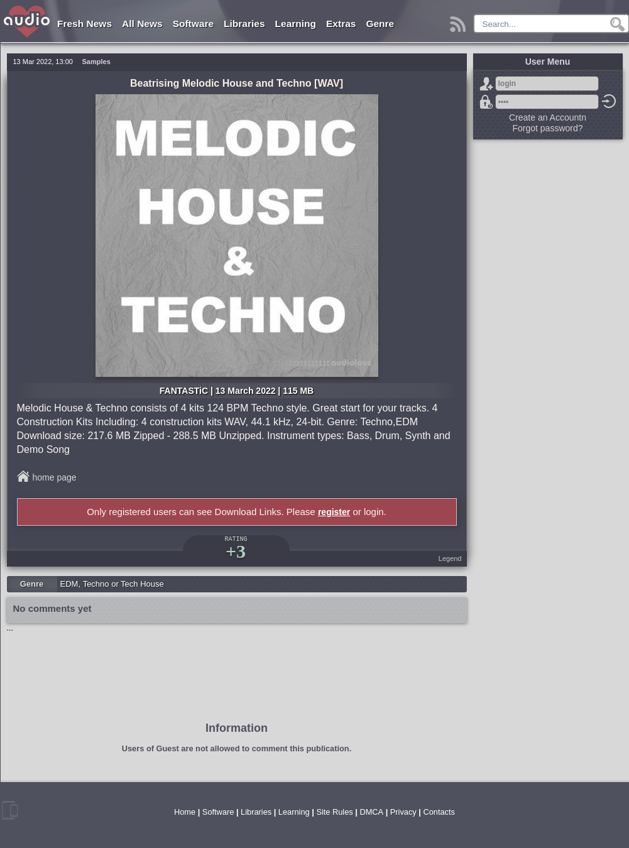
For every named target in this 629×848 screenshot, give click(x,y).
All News (142, 23)
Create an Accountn (547, 117)
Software (193, 23)
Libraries (244, 23)
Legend (450, 558)
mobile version (10, 810)
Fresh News (84, 23)
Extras (341, 23)
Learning (295, 23)
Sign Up (486, 83)
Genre (380, 23)
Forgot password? (486, 102)
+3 (236, 551)
